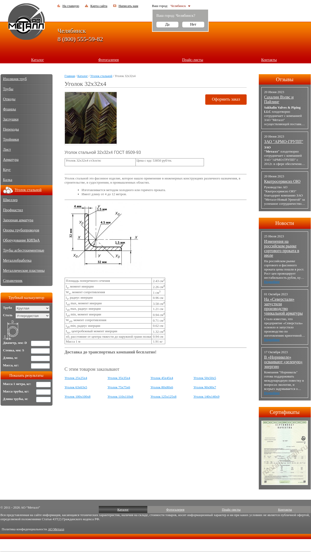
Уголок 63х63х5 (76, 387)
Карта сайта (98, 6)
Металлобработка (17, 260)
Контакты (269, 60)
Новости (284, 223)
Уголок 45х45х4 (161, 378)
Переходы (11, 129)
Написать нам (128, 6)
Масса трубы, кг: (16, 391)
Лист (7, 149)
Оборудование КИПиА (21, 240)
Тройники (11, 139)
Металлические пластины (24, 270)
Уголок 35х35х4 (119, 378)
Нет (193, 24)
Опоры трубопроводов (21, 230)
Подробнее (272, 282)
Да (167, 24)
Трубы (8, 89)
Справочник (12, 280)
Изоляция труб (15, 79)
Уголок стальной (101, 76)
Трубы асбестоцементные (23, 250)
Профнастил (13, 210)
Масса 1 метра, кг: (17, 384)
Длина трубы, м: (15, 399)
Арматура (11, 159)
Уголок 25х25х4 (76, 378)
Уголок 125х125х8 (163, 396)
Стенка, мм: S (13, 350)
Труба (7, 307)
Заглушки (11, 119)
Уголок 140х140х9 (206, 396)
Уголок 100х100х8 (77, 396)
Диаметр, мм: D (15, 343)
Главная (70, 76)
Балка (7, 180)
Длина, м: (10, 358)
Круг (7, 170)
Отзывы (284, 79)
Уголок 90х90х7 (204, 387)
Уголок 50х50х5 (204, 378)
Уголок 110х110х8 (120, 396)
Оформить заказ (226, 99)
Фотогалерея (108, 60)
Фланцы (9, 109)
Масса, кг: (11, 365)
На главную (71, 6)
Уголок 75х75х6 (119, 387)
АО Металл (56, 529)
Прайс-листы (192, 60)
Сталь (8, 315)
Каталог (37, 60)
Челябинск (178, 6)
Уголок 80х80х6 (161, 387)
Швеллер (10, 200)
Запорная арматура (18, 220)
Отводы (9, 99)
